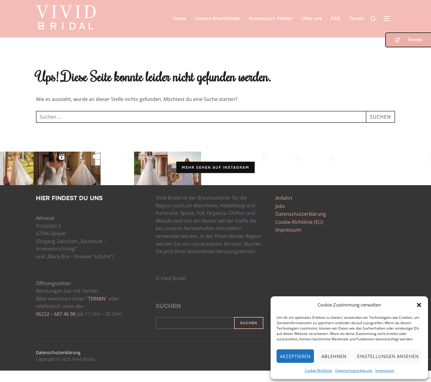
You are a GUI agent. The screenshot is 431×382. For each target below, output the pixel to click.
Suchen (168, 317)
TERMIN (96, 310)
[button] (419, 305)
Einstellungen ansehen (388, 356)
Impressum (384, 370)
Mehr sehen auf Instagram (215, 178)
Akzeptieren (295, 356)
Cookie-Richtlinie (318, 370)
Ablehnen (334, 356)
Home (179, 18)
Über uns (311, 18)
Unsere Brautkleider (217, 18)
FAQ (335, 18)
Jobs (280, 217)
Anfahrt (283, 209)
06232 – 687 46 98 (55, 325)
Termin (356, 18)
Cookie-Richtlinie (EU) (299, 233)
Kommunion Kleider (270, 18)
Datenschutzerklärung (353, 370)
